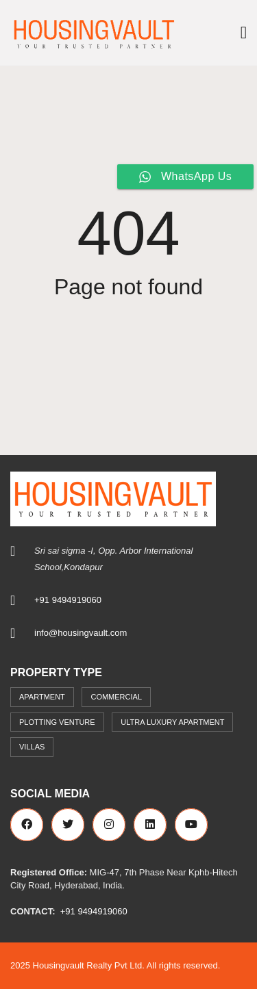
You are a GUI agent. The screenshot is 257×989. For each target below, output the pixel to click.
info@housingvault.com (80, 633)
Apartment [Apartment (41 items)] (42, 697)
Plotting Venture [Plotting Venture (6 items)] (57, 722)
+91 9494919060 (67, 600)
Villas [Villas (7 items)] (32, 747)
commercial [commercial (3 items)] (116, 697)
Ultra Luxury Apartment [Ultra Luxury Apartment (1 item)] (172, 722)
